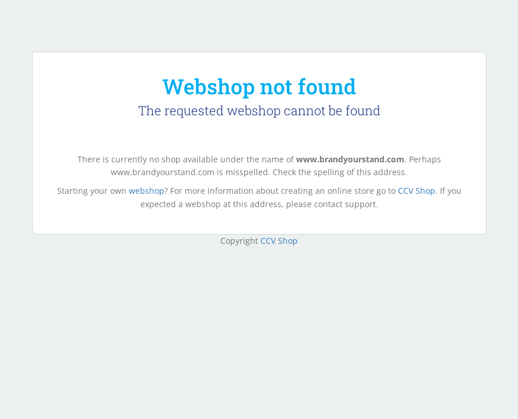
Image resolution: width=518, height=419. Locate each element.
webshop (146, 190)
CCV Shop (416, 190)
